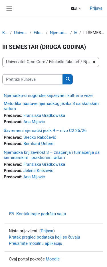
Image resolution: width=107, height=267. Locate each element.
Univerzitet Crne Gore (20, 32)
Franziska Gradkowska (44, 115)
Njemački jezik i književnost (59, 32)
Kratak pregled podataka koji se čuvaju (44, 237)
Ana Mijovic (34, 121)
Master (75, 32)
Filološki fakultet (39, 32)
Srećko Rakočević (39, 137)
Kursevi (5, 32)
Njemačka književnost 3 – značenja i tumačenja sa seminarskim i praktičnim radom (52, 155)
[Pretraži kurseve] (32, 79)
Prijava (96, 8)
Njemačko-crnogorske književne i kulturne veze (48, 95)
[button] (76, 8)
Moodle (53, 259)
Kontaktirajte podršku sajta (37, 213)
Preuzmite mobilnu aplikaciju (35, 243)
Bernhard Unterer (39, 143)
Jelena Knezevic (38, 170)
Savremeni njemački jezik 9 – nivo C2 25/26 (45, 130)
